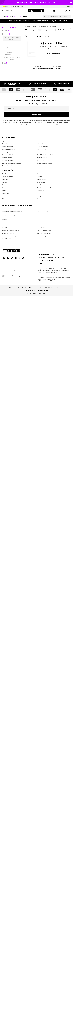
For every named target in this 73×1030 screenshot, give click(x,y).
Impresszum (60, 400)
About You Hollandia (8, 351)
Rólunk (11, 400)
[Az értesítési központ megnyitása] (61, 10)
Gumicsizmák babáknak (9, 261)
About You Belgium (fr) (8, 345)
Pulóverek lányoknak (42, 259)
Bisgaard (4, 303)
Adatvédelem (66, 233)
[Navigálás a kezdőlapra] (36, 10)
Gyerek (13, 11)
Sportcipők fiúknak (42, 261)
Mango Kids (5, 305)
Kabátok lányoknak (7, 272)
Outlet (5, 6)
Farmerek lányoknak (8, 278)
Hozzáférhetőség (30, 403)
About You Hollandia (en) (44, 343)
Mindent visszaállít (42, 36)
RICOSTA (5, 332)
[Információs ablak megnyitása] (71, 2)
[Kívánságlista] (65, 11)
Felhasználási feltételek (47, 400)
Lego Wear (5, 291)
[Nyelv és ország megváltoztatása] (68, 6)
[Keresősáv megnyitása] (44, 16)
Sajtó (17, 400)
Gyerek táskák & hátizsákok (45, 267)
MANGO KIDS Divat (7, 321)
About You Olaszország (9, 348)
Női (3, 11)
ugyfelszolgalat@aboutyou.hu (53, 234)
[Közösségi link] (4, 370)
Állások (24, 400)
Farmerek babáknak (42, 278)
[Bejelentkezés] (57, 11)
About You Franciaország (44, 345)
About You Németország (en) (10, 343)
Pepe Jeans (5, 308)
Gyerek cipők (6, 253)
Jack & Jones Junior (7, 289)
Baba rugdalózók (42, 256)
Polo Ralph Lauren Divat (44, 324)
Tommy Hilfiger (41, 308)
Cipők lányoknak (7, 270)
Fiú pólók (39, 264)
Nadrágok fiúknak (42, 270)
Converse (39, 311)
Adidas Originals (41, 291)
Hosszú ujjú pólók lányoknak (10, 264)
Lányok (34, 26)
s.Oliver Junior (41, 294)
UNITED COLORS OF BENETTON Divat (13, 324)
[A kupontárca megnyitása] (53, 11)
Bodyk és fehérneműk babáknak (11, 275)
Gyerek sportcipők (7, 259)
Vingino (4, 300)
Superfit (39, 297)
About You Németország (44, 340)
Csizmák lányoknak (42, 272)
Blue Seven (5, 286)
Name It (4, 294)
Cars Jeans (40, 286)
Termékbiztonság (43, 403)
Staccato (5, 297)
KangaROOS (40, 303)
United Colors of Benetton (44, 300)
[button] (50, 29)
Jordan (39, 305)
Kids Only (39, 289)
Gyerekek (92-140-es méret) (47, 26)
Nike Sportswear (7, 311)
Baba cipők (40, 253)
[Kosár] (69, 11)
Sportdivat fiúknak (7, 267)
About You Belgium (42, 348)
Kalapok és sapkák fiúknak (44, 275)
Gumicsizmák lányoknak (9, 256)
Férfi (7, 11)
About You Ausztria (8, 340)
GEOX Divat (40, 321)
